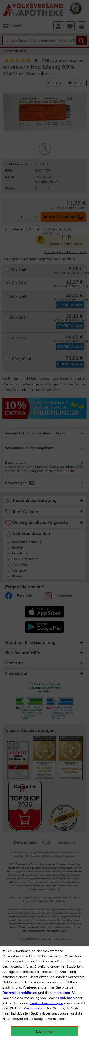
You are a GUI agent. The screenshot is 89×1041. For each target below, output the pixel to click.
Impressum (61, 992)
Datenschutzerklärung (19, 992)
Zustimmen (33, 1008)
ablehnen (67, 998)
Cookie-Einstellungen (46, 1003)
